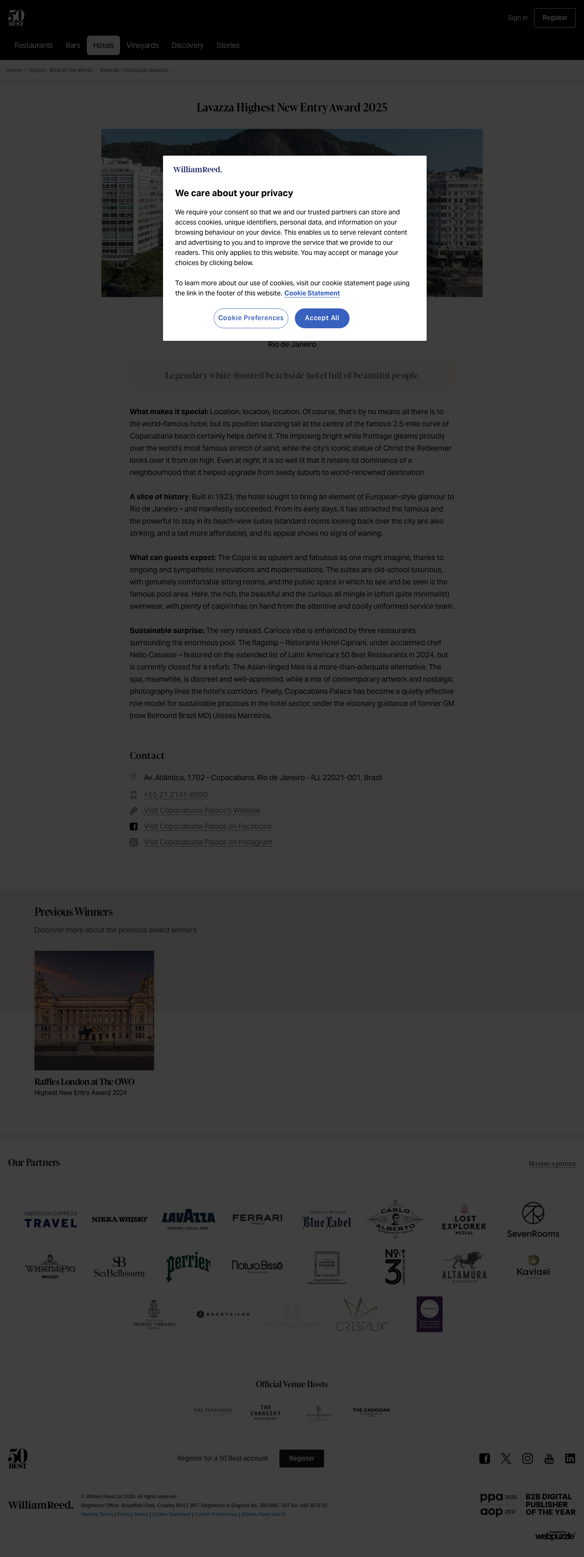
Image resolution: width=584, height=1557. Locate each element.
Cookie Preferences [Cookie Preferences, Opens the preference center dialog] (251, 318)
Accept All (322, 318)
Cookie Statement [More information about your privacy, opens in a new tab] (312, 293)
